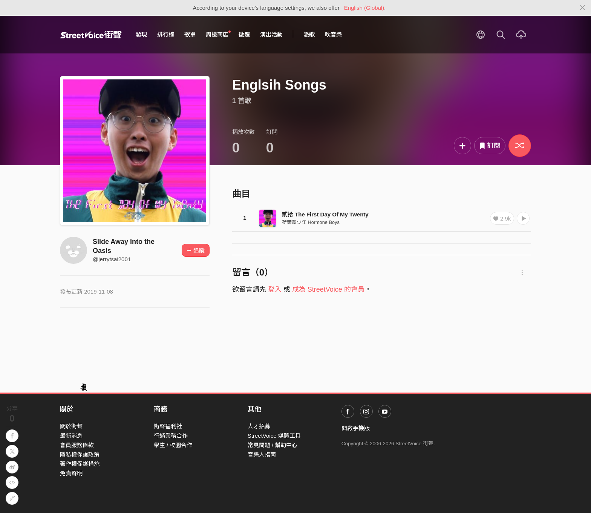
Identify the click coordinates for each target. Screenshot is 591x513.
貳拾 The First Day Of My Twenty (325, 214)
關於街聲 (71, 426)
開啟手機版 (355, 428)
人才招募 (259, 426)
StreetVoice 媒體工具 (274, 435)
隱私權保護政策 (80, 454)
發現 (141, 34)
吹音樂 (333, 34)
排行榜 (165, 34)
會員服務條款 (77, 445)
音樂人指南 (262, 454)
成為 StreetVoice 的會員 (328, 289)
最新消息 (71, 435)
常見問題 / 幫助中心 (273, 445)
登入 (275, 289)
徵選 (244, 34)
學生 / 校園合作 (173, 445)
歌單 (190, 34)
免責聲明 (71, 473)
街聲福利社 (168, 426)
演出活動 (271, 34)
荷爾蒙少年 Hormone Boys (311, 222)
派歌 (309, 34)
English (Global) (364, 8)
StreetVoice (91, 34)
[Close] (582, 7)
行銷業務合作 (171, 435)
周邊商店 (218, 34)
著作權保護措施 (80, 464)
